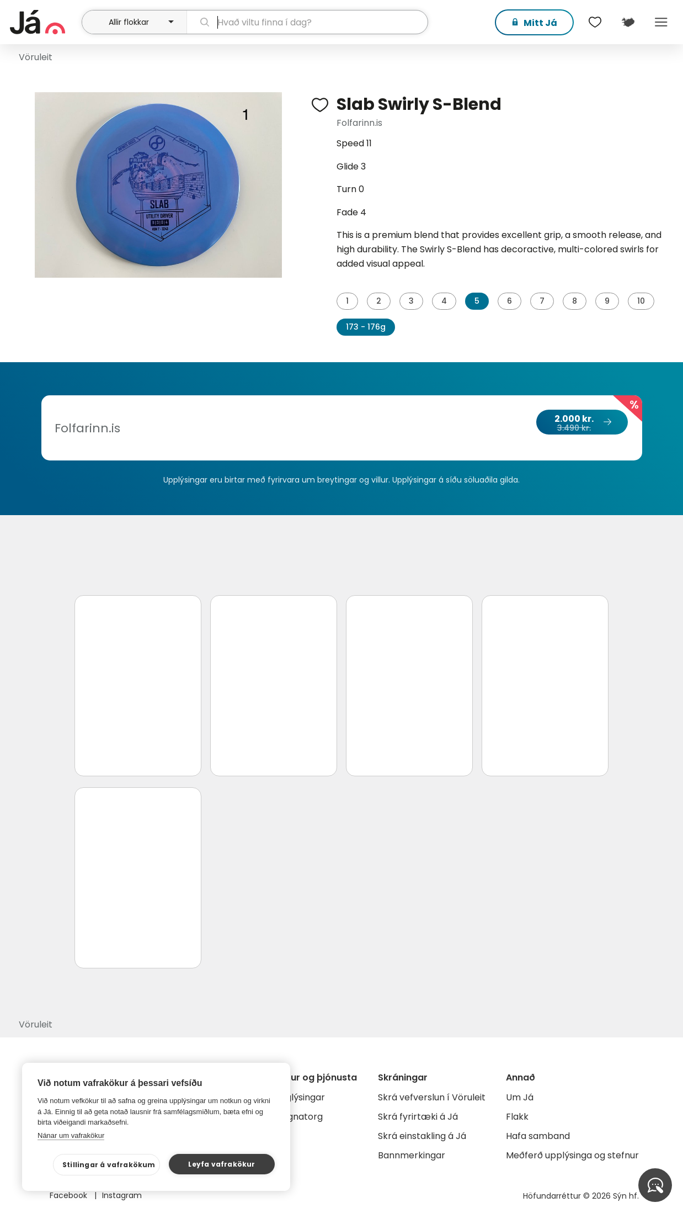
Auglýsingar (300, 1097)
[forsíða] (44, 22)
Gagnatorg (299, 1116)
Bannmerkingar (411, 1155)
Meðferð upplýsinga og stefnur (572, 1155)
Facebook (69, 1195)
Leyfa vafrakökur (221, 1164)
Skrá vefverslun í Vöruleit (431, 1097)
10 (641, 300)
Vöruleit (35, 57)
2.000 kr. (581, 422)
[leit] (307, 22)
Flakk (517, 1116)
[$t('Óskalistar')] (595, 22)
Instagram (122, 1195)
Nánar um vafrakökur (71, 1135)
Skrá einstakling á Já (422, 1136)
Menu (661, 22)
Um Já (519, 1097)
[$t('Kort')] (628, 22)
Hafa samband (538, 1136)
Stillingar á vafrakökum (109, 1164)
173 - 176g (366, 326)
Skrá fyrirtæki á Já (418, 1116)
